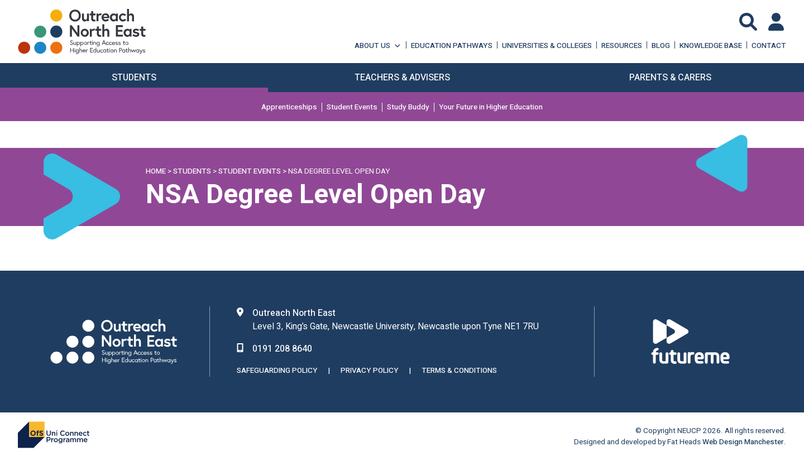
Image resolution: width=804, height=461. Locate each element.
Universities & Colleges (547, 45)
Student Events (352, 107)
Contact (769, 45)
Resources (621, 45)
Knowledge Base (710, 45)
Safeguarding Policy (277, 370)
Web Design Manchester (743, 442)
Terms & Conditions (459, 370)
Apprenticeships (289, 107)
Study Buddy (408, 107)
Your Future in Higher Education (491, 107)
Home (156, 171)
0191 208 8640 (282, 349)
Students (192, 171)
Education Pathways (451, 45)
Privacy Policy (370, 370)
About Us (378, 45)
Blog (661, 45)
